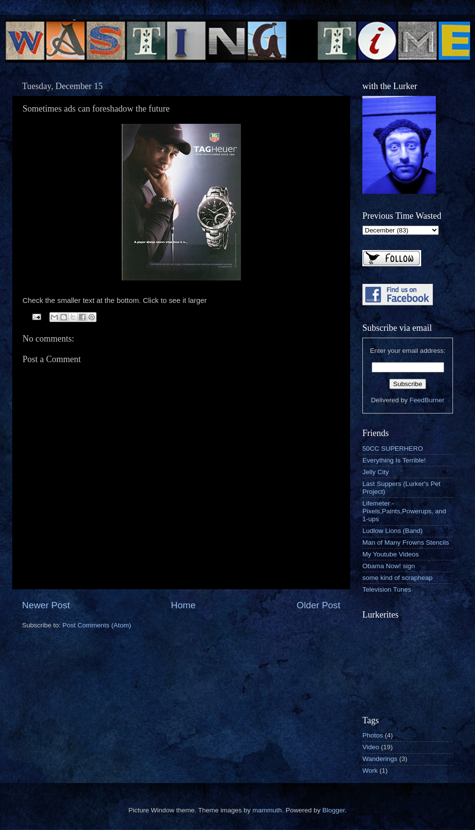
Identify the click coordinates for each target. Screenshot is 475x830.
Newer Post (46, 605)
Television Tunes (386, 589)
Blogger (333, 810)
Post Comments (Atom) (97, 625)
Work (370, 770)
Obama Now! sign (388, 566)
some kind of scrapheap (397, 577)
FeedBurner (426, 400)
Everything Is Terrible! (394, 460)
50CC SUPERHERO (392, 448)
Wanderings (380, 758)
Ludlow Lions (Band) (392, 530)
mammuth (267, 810)
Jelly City (375, 472)
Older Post (318, 605)
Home (183, 605)
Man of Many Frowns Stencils (405, 542)
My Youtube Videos (390, 554)
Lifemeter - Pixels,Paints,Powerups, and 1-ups (404, 511)
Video (370, 747)
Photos (372, 735)
